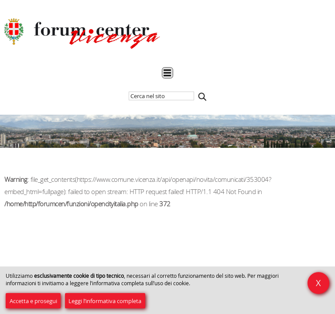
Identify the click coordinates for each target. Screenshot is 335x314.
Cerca (202, 97)
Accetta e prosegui (33, 301)
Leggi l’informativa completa (104, 301)
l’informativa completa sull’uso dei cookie (139, 283)
